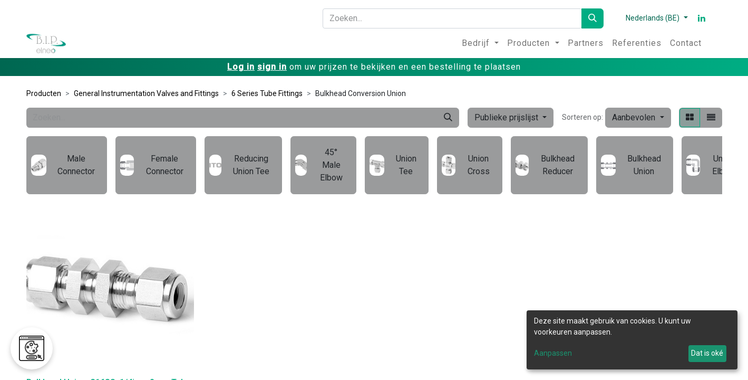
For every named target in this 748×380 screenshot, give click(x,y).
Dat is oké (707, 353)
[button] (638, 118)
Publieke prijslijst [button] (507, 117)
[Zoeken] (592, 18)
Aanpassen (553, 353)
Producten (43, 93)
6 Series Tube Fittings (267, 93)
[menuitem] (480, 43)
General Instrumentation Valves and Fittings (146, 93)
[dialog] (632, 339)
